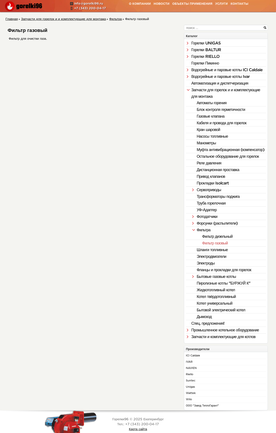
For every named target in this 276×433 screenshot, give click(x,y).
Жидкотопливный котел (216, 290)
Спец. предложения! (207, 323)
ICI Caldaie (193, 355)
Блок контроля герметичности (221, 109)
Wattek (191, 393)
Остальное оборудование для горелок (228, 156)
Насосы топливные (212, 136)
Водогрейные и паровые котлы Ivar (220, 76)
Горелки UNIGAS (205, 43)
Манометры (206, 143)
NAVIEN (191, 368)
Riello (189, 374)
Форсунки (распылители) (217, 223)
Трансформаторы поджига (218, 196)
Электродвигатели (211, 256)
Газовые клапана (210, 116)
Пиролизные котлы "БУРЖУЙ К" (223, 283)
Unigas (190, 386)
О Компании (140, 3)
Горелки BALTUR (206, 49)
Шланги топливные (212, 249)
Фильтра (203, 230)
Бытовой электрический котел (221, 310)
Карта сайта (138, 429)
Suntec (190, 380)
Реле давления (209, 163)
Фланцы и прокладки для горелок (224, 270)
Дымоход (204, 316)
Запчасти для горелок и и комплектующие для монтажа (225, 93)
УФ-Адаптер (207, 210)
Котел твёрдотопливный (216, 296)
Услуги (221, 3)
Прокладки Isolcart (213, 183)
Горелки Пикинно (205, 63)
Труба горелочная (211, 203)
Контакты (239, 3)
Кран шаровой (208, 129)
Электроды (206, 263)
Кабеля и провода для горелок (221, 123)
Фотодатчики (207, 216)
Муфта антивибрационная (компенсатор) (230, 149)
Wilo (189, 399)
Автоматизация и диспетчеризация (219, 83)
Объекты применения (192, 3)
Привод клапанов (211, 176)
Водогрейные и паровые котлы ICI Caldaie (226, 70)
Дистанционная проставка (218, 169)
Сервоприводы (209, 189)
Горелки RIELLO (205, 56)
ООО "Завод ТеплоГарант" (202, 405)
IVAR (189, 361)
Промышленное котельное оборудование (225, 330)
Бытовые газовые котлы (216, 276)
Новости (162, 3)
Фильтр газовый (215, 243)
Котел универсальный (214, 303)
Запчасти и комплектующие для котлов (223, 336)
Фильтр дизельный (217, 236)
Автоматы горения (211, 103)
